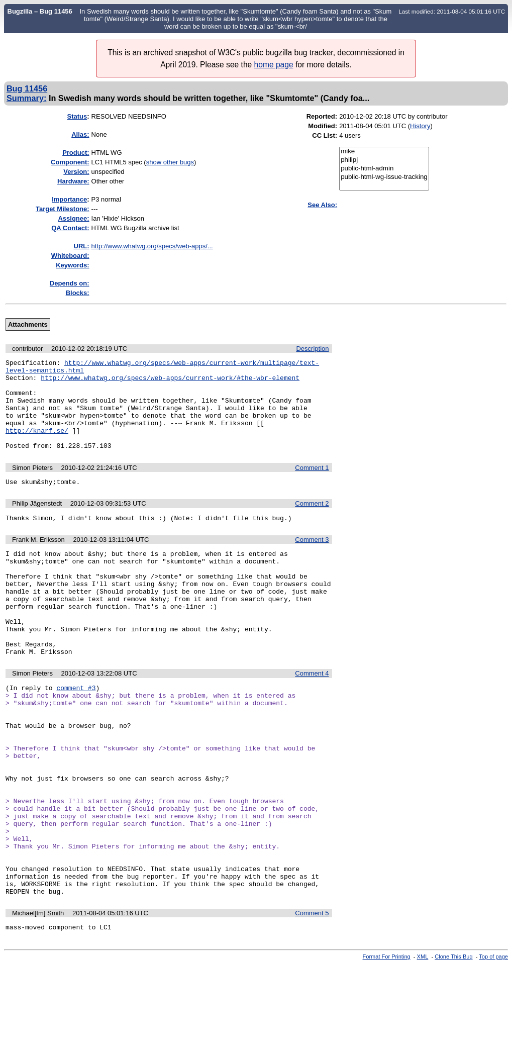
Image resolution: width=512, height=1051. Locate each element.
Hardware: (73, 181)
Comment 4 (312, 715)
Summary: (26, 98)
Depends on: (69, 283)
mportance (69, 199)
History (420, 126)
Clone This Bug (453, 1042)
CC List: (324, 135)
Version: (76, 171)
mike (384, 151)
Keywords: (72, 265)
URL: (81, 246)
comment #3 (75, 731)
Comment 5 (312, 997)
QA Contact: (70, 228)
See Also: (322, 205)
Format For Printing (387, 1042)
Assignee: (73, 218)
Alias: (80, 134)
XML (423, 1042)
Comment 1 (312, 486)
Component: (70, 162)
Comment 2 (312, 523)
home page (273, 64)
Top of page (493, 1042)
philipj (384, 160)
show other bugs (170, 162)
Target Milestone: (62, 209)
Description (312, 348)
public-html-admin (384, 168)
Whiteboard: (70, 255)
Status (77, 116)
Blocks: (77, 293)
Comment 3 (312, 560)
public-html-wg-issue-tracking (384, 177)
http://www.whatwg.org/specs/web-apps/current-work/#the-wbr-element (170, 382)
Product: (75, 152)
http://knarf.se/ (37, 445)
